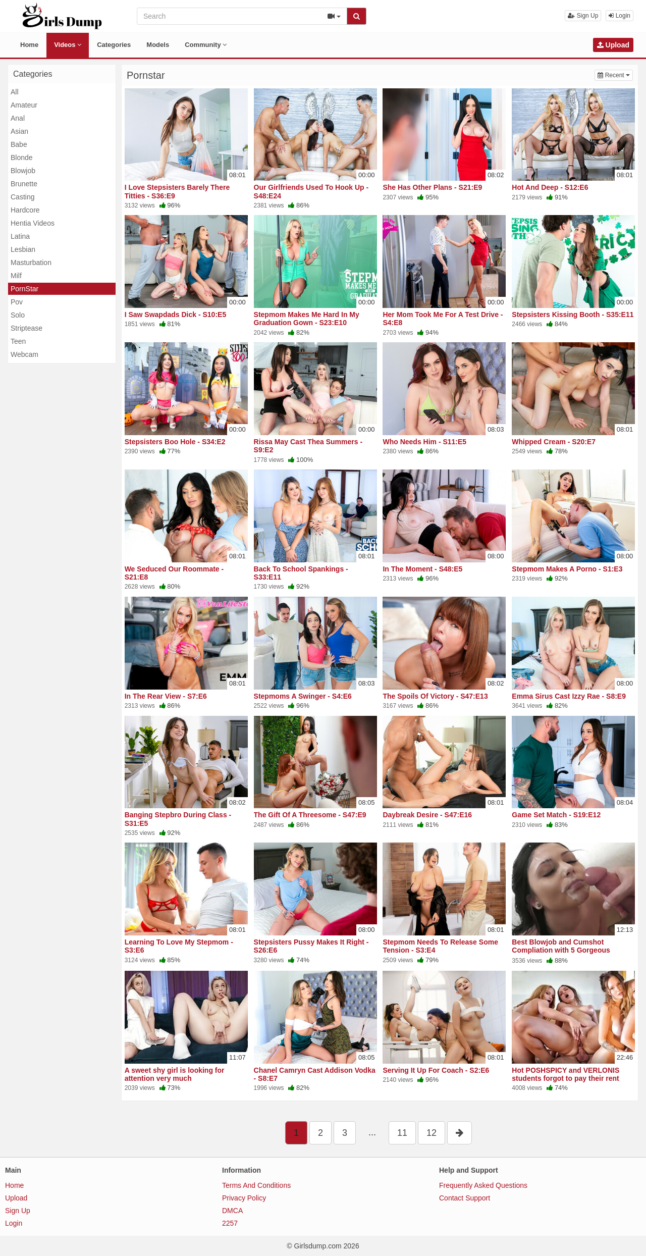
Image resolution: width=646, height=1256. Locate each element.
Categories (114, 44)
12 (431, 1133)
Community (206, 44)
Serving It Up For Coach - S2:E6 (436, 1070)
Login (619, 15)
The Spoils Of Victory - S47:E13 (435, 696)
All (15, 92)
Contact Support (464, 1198)
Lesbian (23, 249)
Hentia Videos (33, 223)
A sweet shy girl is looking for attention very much (175, 1074)
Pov (17, 302)
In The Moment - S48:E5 (422, 569)
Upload (613, 45)
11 (402, 1133)
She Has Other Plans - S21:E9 (432, 187)
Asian (19, 131)
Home (29, 44)
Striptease (26, 328)
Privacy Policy (244, 1198)
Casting (22, 197)
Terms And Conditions (256, 1185)
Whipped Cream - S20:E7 (554, 442)
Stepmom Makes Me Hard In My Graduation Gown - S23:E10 (306, 318)
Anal (18, 118)
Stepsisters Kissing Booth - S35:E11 (572, 314)
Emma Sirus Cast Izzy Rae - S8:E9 (569, 696)
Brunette (24, 184)
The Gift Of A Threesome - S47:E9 (310, 815)
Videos (67, 44)
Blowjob (23, 171)
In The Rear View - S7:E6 (166, 696)
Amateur (24, 105)
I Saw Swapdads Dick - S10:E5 (176, 314)
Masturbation (31, 262)
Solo (18, 315)
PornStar (24, 289)
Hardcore (25, 210)
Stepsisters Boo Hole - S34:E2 (175, 442)
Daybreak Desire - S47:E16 (427, 815)
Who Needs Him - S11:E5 (424, 442)
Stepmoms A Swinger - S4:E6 (303, 696)
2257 (230, 1223)
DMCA (232, 1211)
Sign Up (583, 15)
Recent (615, 74)
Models (157, 44)
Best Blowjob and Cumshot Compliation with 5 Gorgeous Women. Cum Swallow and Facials (569, 950)
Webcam (24, 354)
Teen (18, 341)
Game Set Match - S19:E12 (556, 815)
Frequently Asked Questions (483, 1185)
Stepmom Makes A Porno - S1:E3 (567, 569)
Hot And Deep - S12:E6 (550, 187)
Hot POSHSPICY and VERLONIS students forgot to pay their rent (565, 1074)
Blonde (22, 157)
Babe (19, 144)
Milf (16, 276)
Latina (20, 236)
